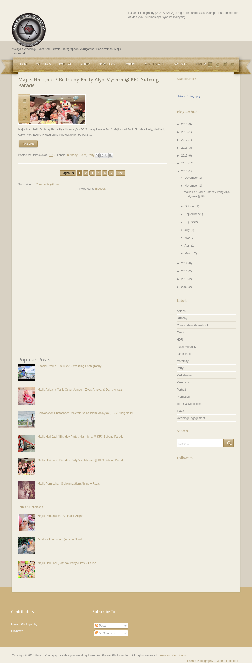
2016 (184, 147)
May (187, 237)
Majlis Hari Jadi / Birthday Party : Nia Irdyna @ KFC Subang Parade (80, 436)
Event (82, 155)
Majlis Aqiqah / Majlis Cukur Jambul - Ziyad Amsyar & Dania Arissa (80, 389)
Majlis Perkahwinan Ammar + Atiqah (60, 516)
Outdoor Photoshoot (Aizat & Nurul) (60, 539)
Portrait (66, 64)
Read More (28, 144)
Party (91, 155)
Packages (180, 64)
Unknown (17, 631)
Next (120, 173)
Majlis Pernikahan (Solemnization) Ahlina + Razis (69, 483)
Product (130, 64)
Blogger (100, 188)
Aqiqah (181, 311)
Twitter (219, 661)
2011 (184, 271)
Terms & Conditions (30, 507)
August (189, 222)
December (191, 177)
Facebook (232, 661)
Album (85, 64)
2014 (184, 163)
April (187, 245)
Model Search (155, 64)
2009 (184, 287)
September (191, 214)
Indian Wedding (187, 346)
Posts (100, 625)
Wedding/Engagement (191, 418)
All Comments (105, 633)
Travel (181, 411)
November (191, 185)
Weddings (43, 64)
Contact (202, 64)
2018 (184, 132)
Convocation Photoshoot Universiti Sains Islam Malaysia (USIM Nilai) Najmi (85, 413)
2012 (184, 263)
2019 (184, 124)
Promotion (106, 64)
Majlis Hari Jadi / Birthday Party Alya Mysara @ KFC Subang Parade (81, 460)
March (188, 253)
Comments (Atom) (47, 184)
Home (24, 64)
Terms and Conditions (172, 655)
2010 (184, 279)
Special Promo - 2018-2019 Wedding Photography (69, 366)
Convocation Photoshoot (192, 325)
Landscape (184, 354)
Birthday (72, 155)
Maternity (183, 361)
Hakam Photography (189, 96)
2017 (184, 140)
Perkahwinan (185, 375)
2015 (184, 155)
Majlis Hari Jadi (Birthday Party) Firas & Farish (67, 563)
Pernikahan (184, 382)
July (187, 230)
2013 (184, 171)
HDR (180, 339)
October (189, 206)
